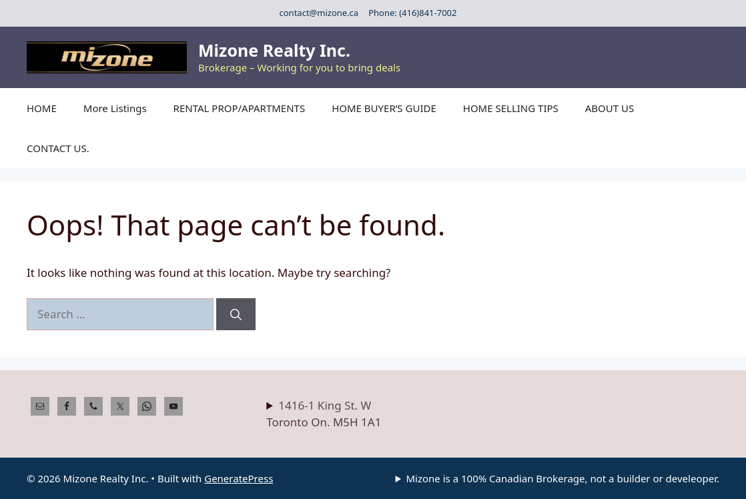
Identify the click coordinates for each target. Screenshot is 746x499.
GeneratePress (238, 478)
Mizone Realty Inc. (274, 50)
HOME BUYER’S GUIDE (384, 108)
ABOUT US (609, 108)
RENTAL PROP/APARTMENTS (239, 108)
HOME (42, 108)
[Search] (236, 314)
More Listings (115, 108)
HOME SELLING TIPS (510, 108)
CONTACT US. (58, 148)
